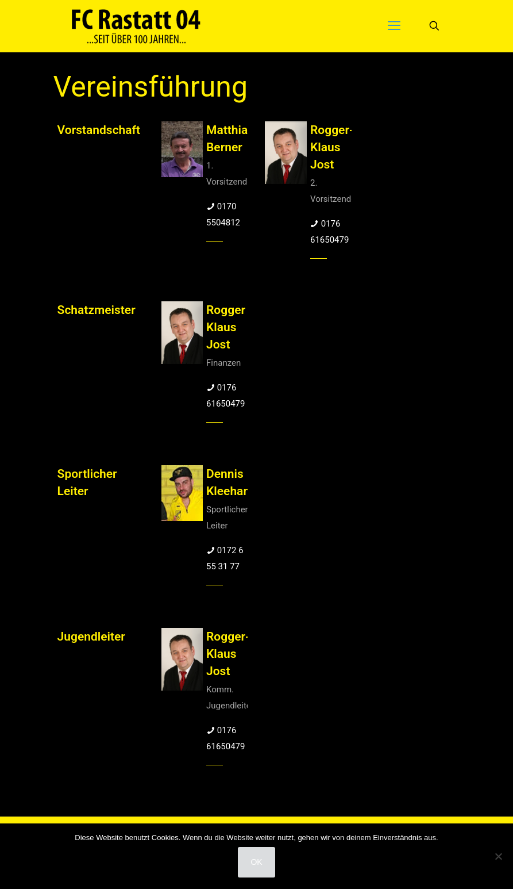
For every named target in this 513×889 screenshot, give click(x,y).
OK (256, 862)
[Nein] (498, 856)
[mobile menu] (394, 26)
